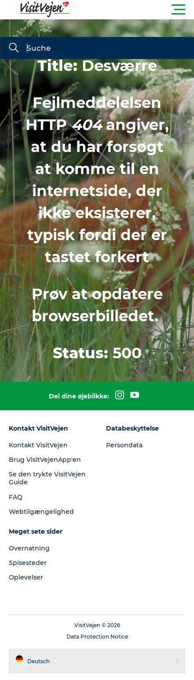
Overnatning (29, 548)
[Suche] (13, 48)
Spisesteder (28, 563)
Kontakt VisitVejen (38, 445)
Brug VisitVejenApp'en (45, 460)
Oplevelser (26, 577)
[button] (136, 9)
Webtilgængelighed (41, 512)
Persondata (124, 445)
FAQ (15, 497)
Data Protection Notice (97, 636)
